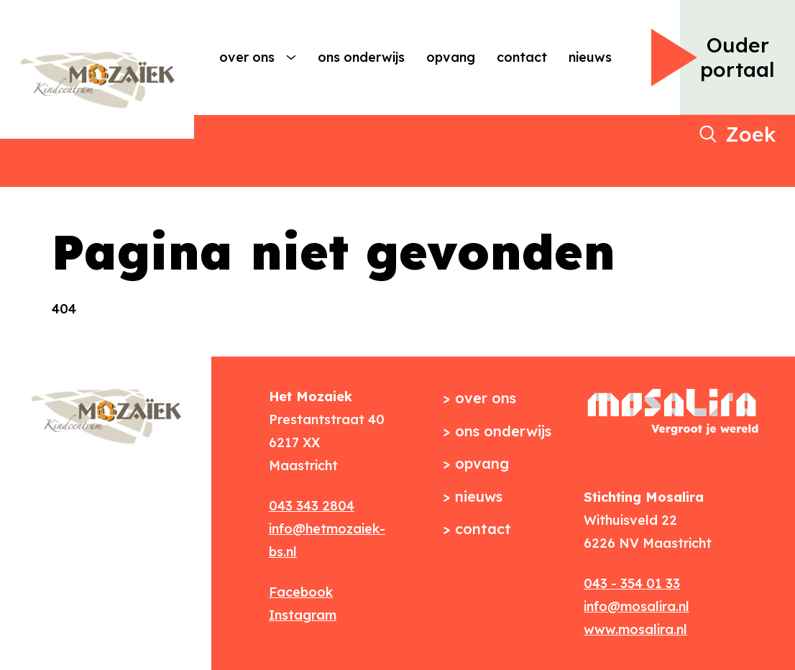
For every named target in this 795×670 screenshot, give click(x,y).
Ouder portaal (737, 57)
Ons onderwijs (361, 57)
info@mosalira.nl (636, 606)
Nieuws (590, 57)
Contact (522, 57)
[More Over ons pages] (291, 57)
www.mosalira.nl (635, 629)
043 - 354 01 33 (632, 583)
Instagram (302, 615)
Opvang (450, 57)
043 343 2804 (311, 505)
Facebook (301, 592)
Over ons (247, 57)
